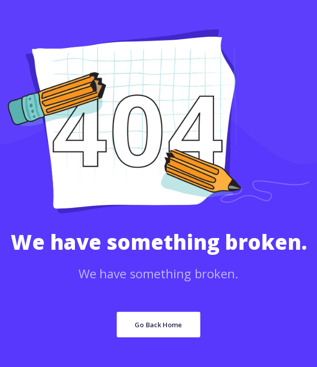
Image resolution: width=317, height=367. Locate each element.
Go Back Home (158, 324)
